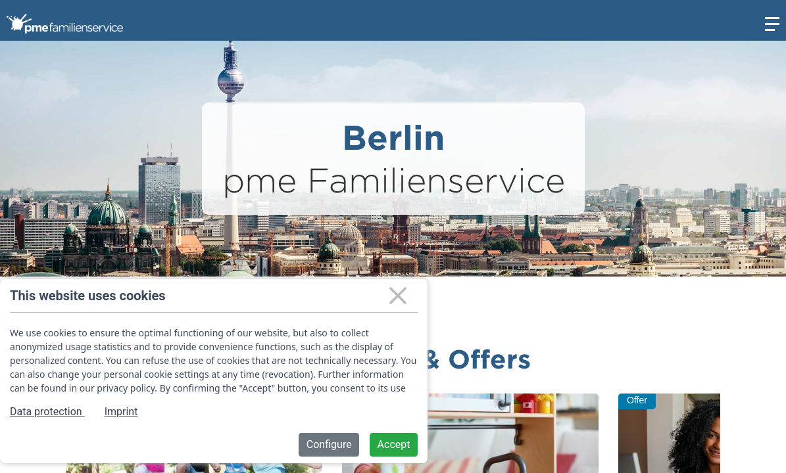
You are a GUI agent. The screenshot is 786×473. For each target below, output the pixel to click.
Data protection (47, 411)
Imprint (121, 411)
